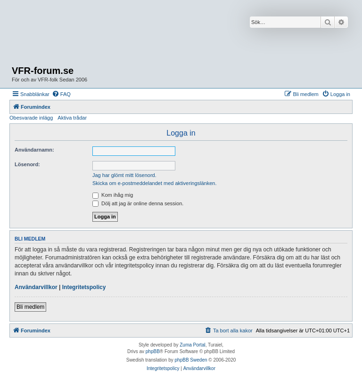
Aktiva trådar (72, 118)
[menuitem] (61, 94)
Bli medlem (30, 307)
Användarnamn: (34, 150)
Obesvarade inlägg (31, 118)
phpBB (153, 351)
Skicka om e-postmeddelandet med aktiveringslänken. (154, 183)
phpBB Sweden (191, 360)
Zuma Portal (192, 344)
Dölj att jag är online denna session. (137, 203)
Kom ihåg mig (112, 195)
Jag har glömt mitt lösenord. (124, 175)
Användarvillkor (36, 287)
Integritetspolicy (84, 287)
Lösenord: (27, 164)
